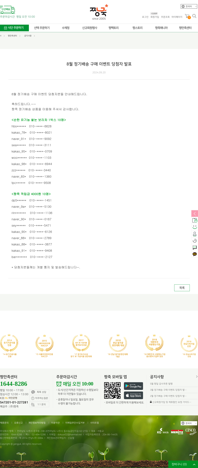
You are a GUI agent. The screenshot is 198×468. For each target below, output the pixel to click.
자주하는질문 (39, 398)
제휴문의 (4, 423)
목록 (182, 287)
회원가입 (154, 16)
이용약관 (55, 423)
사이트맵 (94, 423)
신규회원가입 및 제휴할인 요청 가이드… (171, 402)
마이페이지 (177, 17)
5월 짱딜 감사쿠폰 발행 (161, 384)
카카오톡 (194, 254)
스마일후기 (194, 227)
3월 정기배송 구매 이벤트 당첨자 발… (168, 390)
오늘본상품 (194, 240)
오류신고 (18, 423)
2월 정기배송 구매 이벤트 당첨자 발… (168, 396)
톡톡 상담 (38, 392)
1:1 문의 (194, 247)
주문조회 (165, 17)
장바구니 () (179, 464)
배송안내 (194, 220)
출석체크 (194, 234)
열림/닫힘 (194, 213)
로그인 (145, 17)
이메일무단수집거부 (75, 423)
